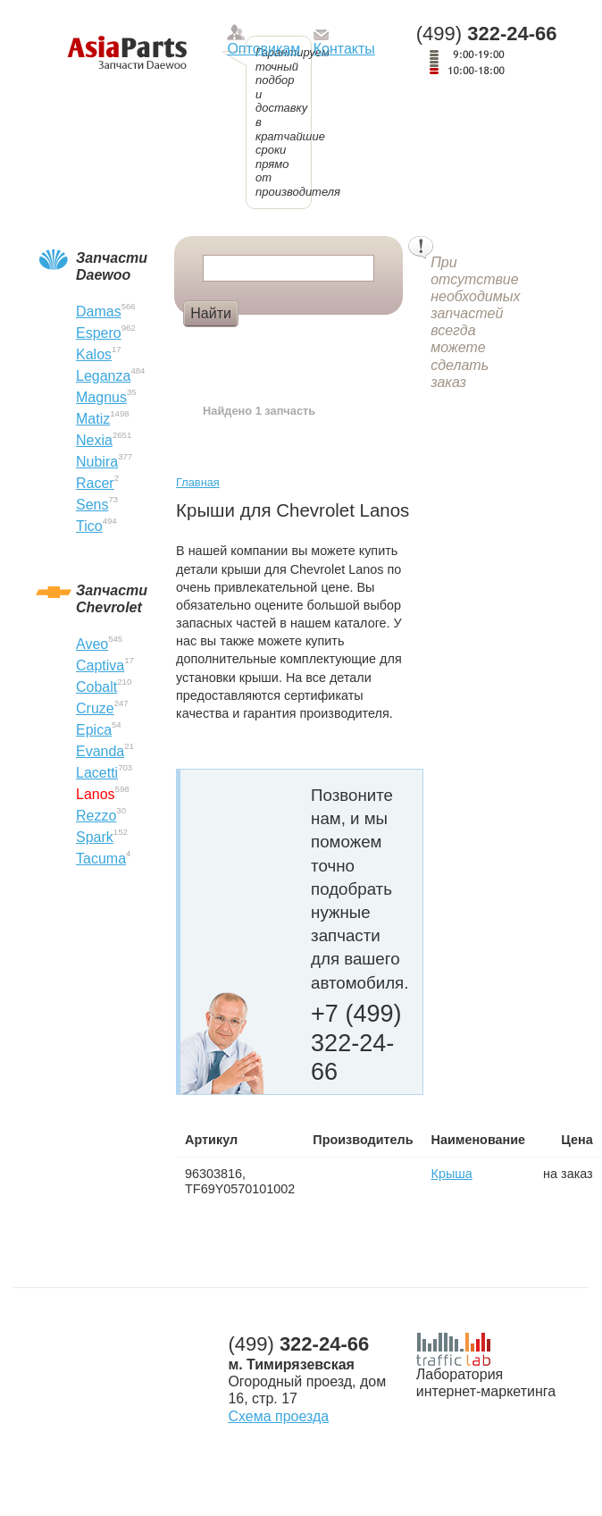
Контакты (344, 48)
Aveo (92, 644)
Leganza (103, 375)
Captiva (100, 665)
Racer (95, 483)
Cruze (95, 708)
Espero (98, 333)
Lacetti (97, 772)
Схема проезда (278, 1416)
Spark (94, 837)
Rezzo (96, 815)
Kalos (94, 354)
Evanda (100, 751)
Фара (272, 343)
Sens (92, 504)
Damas (98, 311)
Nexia (94, 440)
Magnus (101, 397)
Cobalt (96, 687)
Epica (94, 729)
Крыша (451, 1173)
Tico (89, 526)
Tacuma (101, 858)
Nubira (97, 461)
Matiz (93, 418)
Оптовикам (263, 48)
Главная (198, 482)
